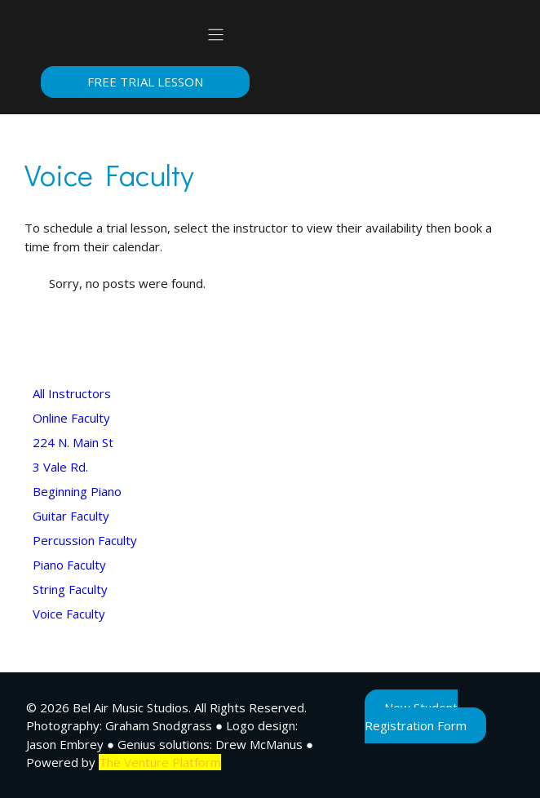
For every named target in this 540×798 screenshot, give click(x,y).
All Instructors (72, 393)
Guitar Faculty (71, 516)
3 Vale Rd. (60, 467)
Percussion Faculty (85, 540)
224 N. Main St (73, 442)
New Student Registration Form (416, 716)
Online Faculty (71, 418)
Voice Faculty (69, 613)
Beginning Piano (77, 491)
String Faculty (70, 589)
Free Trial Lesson (145, 81)
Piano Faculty (69, 564)
